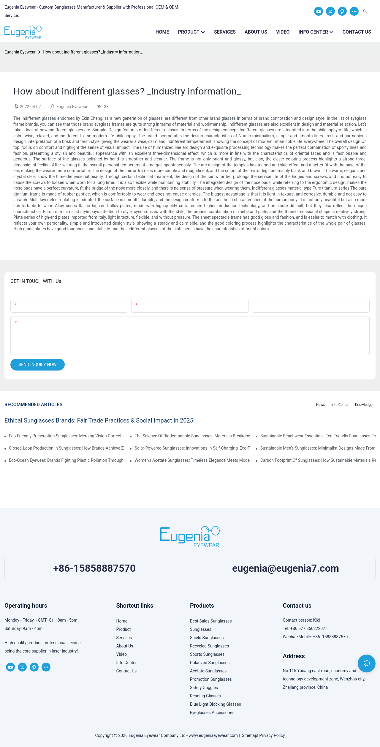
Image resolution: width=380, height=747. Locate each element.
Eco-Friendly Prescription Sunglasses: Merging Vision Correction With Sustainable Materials (66, 436)
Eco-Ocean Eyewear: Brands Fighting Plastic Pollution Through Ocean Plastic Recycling (66, 460)
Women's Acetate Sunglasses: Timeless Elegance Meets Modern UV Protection (192, 460)
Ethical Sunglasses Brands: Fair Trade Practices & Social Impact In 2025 (98, 420)
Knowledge (364, 405)
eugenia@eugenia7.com (285, 568)
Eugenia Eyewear (20, 52)
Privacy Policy (272, 735)
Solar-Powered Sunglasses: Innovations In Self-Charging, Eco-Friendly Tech (192, 448)
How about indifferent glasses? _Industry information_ (92, 52)
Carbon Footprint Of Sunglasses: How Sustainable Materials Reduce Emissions (318, 460)
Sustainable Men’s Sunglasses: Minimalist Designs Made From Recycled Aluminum (318, 448)
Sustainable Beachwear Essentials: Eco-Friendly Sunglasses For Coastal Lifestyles (318, 436)
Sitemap (248, 735)
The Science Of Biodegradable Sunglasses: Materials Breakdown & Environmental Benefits (192, 436)
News (320, 405)
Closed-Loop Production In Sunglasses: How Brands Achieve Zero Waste (66, 448)
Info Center (340, 405)
